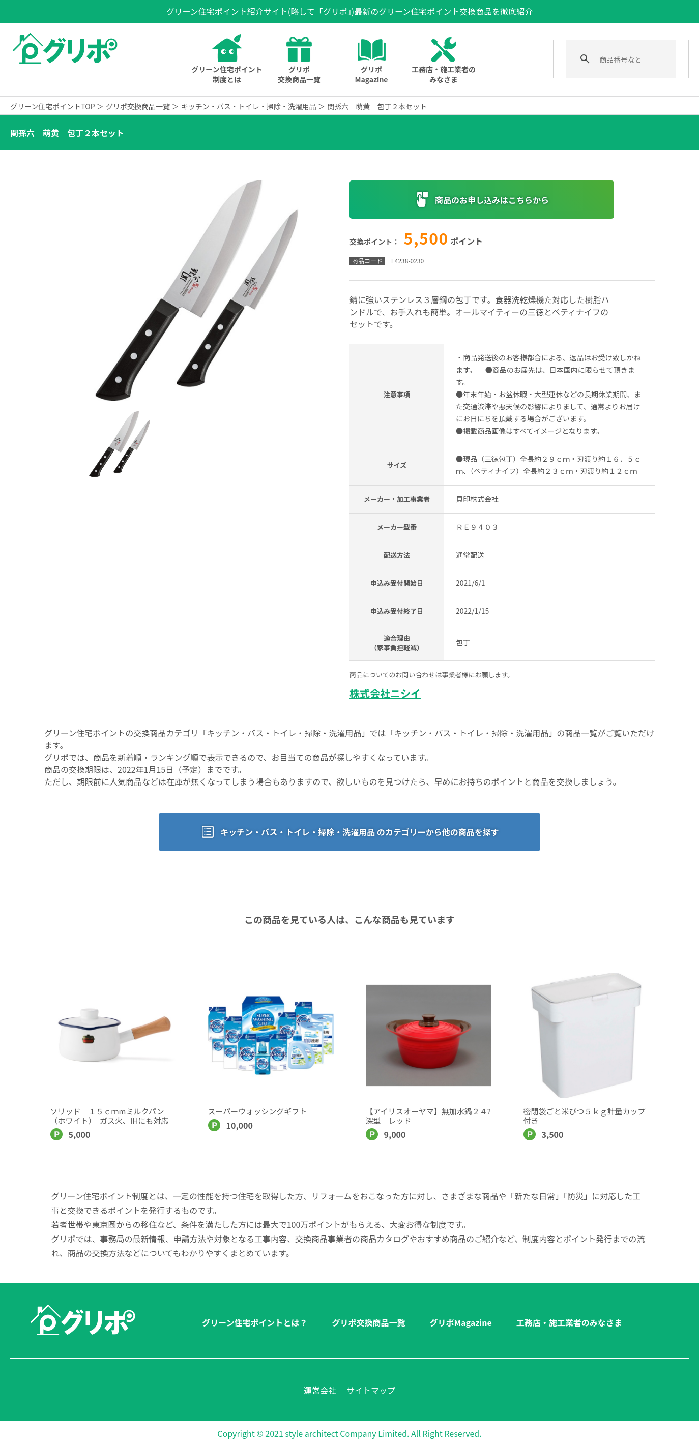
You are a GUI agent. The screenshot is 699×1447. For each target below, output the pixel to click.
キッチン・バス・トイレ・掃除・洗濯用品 (248, 106)
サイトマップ (370, 1390)
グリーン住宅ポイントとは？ (254, 1322)
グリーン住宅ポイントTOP (52, 106)
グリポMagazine (371, 74)
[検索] (619, 59)
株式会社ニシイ (385, 693)
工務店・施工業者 (444, 74)
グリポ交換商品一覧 (299, 74)
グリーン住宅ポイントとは (226, 74)
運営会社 (320, 1390)
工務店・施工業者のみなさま (569, 1322)
